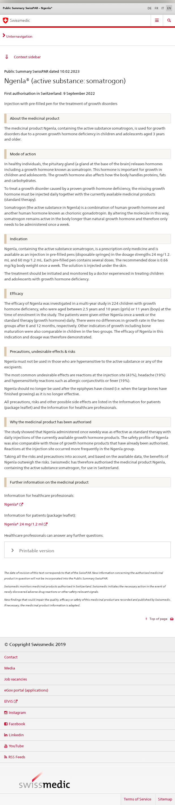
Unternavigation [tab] (19, 36)
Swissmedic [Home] (20, 20)
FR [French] (156, 8)
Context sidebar (27, 57)
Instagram (17, 712)
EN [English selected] (169, 8)
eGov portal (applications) (26, 690)
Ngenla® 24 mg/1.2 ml (23, 524)
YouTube (16, 746)
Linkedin (16, 735)
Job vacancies (15, 679)
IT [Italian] (162, 8)
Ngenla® (11, 504)
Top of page (158, 619)
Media (9, 668)
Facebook (17, 724)
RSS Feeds (16, 757)
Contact (11, 657)
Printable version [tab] (36, 550)
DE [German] (150, 8)
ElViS (8, 701)
